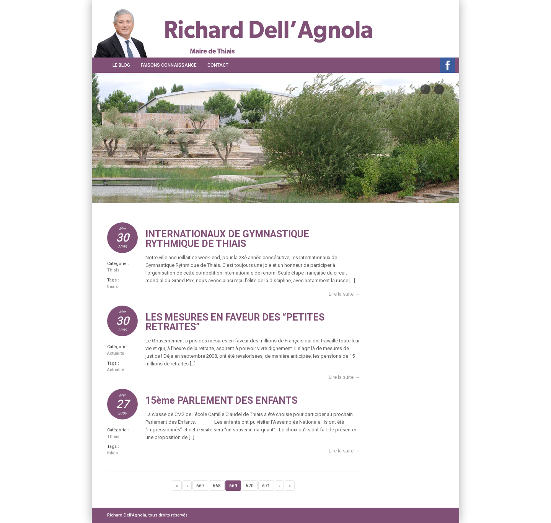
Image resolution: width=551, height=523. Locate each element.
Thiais (113, 270)
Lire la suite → (344, 294)
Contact (217, 65)
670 (250, 485)
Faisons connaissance (169, 65)
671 (266, 485)
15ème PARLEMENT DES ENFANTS (221, 400)
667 (200, 485)
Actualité (115, 353)
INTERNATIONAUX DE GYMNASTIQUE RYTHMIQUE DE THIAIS (227, 239)
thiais (112, 286)
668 (217, 485)
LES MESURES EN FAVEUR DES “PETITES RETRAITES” (234, 322)
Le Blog (121, 65)
